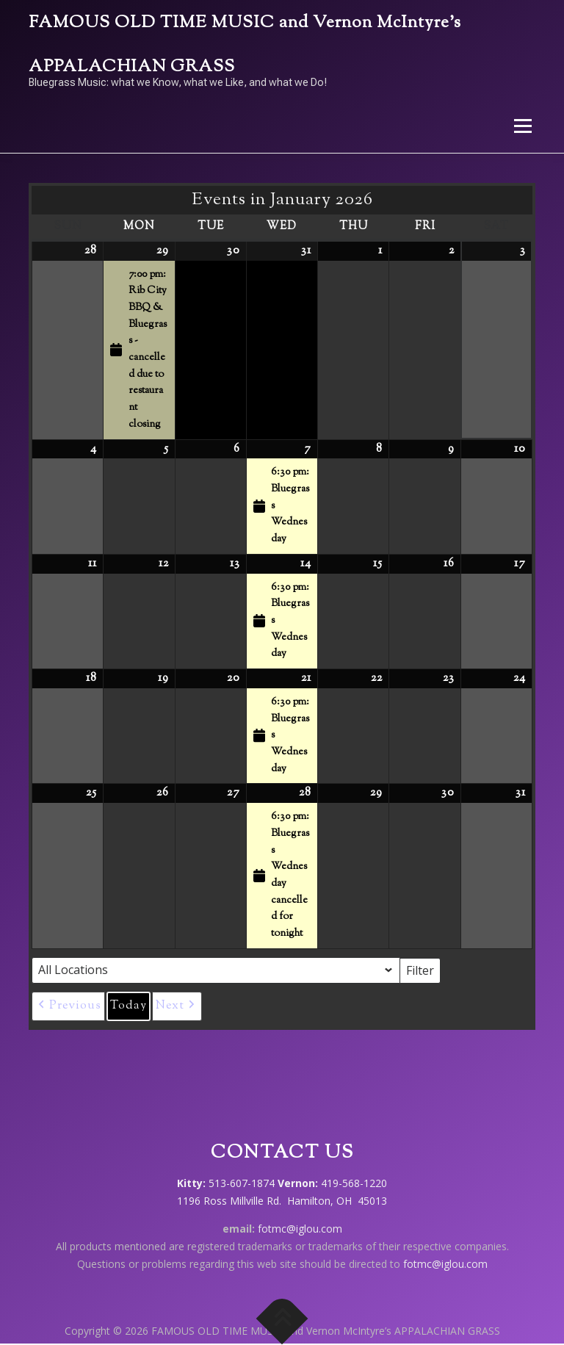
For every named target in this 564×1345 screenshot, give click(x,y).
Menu (522, 125)
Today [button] (128, 1006)
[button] (68, 1006)
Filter (423, 969)
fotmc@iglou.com (300, 1229)
